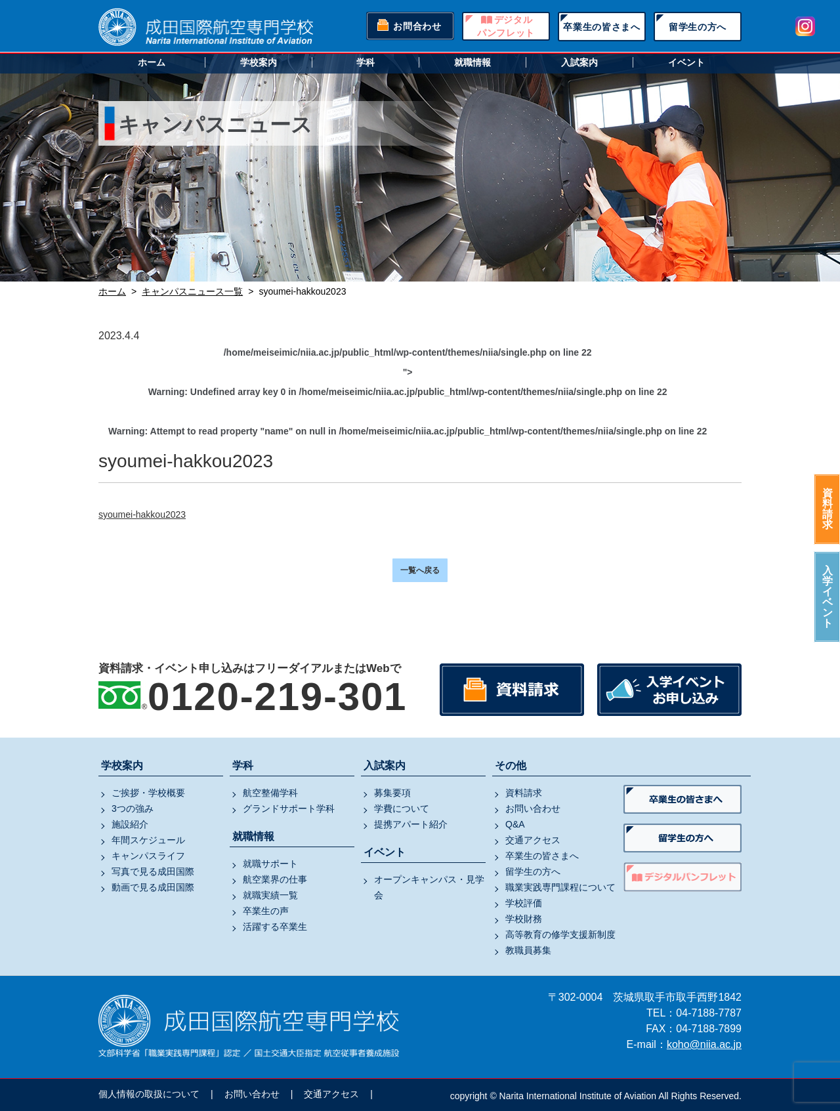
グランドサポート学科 (289, 808)
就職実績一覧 (270, 895)
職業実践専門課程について (560, 887)
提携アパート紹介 (411, 824)
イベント (686, 62)
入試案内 (579, 62)
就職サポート (270, 863)
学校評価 (523, 903)
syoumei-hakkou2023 (142, 514)
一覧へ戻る (420, 570)
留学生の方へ (697, 27)
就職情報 (472, 62)
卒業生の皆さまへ (601, 27)
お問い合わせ (532, 808)
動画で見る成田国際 (153, 887)
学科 (365, 62)
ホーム (151, 62)
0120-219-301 (277, 697)
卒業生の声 (266, 911)
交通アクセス (532, 840)
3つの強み (133, 808)
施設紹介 (130, 824)
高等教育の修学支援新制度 (560, 934)
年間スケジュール (148, 840)
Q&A (515, 824)
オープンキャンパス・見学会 (429, 887)
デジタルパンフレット (506, 26)
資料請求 (827, 509)
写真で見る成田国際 (153, 871)
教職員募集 (528, 950)
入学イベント (827, 597)
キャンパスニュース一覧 (192, 291)
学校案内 (258, 62)
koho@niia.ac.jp (704, 1044)
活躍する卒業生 (275, 926)
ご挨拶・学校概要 (148, 792)
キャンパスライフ (148, 855)
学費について (401, 808)
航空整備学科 (270, 792)
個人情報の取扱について (149, 1094)
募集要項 (392, 792)
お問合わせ (417, 26)
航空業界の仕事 (275, 879)
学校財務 (523, 918)
